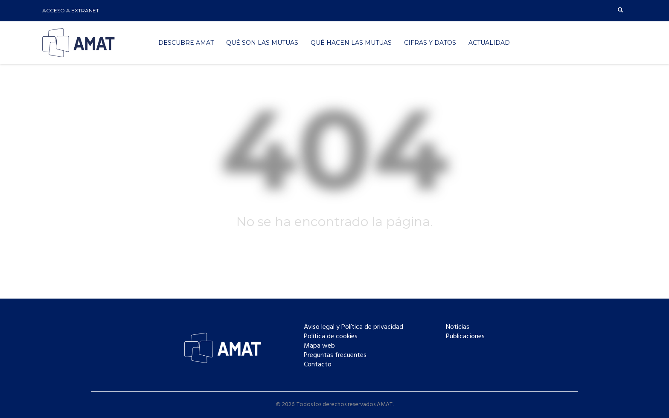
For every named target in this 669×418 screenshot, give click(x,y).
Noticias (457, 327)
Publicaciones (465, 336)
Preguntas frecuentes (335, 355)
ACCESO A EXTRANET (70, 10)
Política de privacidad (372, 327)
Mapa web (319, 345)
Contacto (318, 364)
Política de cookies (331, 336)
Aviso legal (319, 327)
